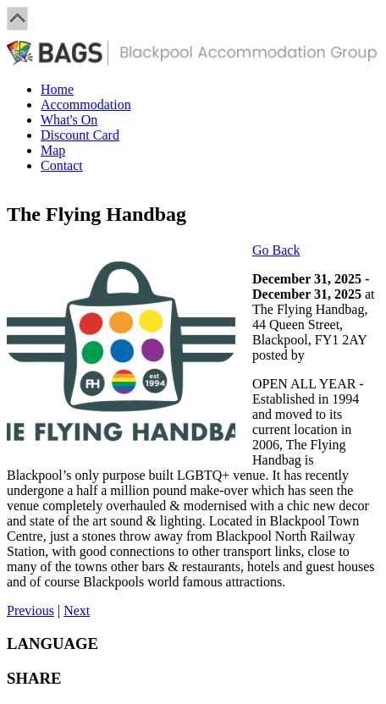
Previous (30, 610)
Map (53, 150)
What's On (69, 120)
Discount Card (80, 135)
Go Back (276, 250)
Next (76, 610)
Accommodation (86, 104)
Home (57, 89)
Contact (62, 165)
